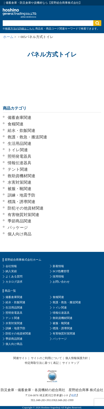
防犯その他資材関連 (25, 208)
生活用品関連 (19, 143)
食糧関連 (15, 124)
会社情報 (11, 266)
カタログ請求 (14, 281)
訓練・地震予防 (21, 195)
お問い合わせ (61, 281)
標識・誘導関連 (21, 201)
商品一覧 (10, 290)
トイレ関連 (18, 150)
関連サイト (20, 358)
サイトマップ (70, 362)
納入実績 (11, 271)
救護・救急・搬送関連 (27, 137)
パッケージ (18, 227)
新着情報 (58, 266)
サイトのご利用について (46, 358)
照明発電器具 (19, 156)
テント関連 (18, 169)
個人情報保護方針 (76, 358)
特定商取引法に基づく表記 (42, 362)
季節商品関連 (19, 221)
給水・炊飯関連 (21, 130)
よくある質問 (14, 276)
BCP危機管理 (61, 271)
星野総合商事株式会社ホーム (23, 259)
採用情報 (58, 276)
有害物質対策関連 (23, 214)
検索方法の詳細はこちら (20, 28)
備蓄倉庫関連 (19, 117)
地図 (73, 395)
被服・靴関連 (19, 188)
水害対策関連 (19, 182)
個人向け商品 (19, 234)
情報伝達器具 (19, 163)
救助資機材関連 (21, 176)
